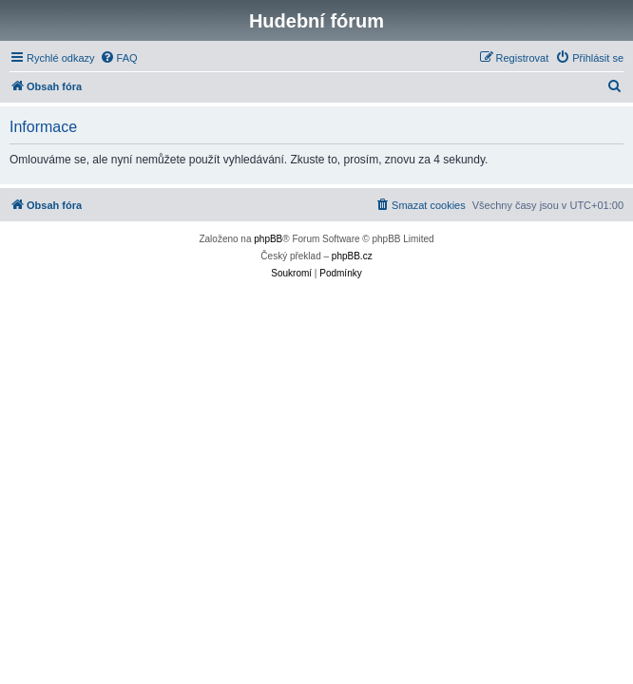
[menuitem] (119, 58)
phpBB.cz (352, 256)
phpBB (268, 239)
